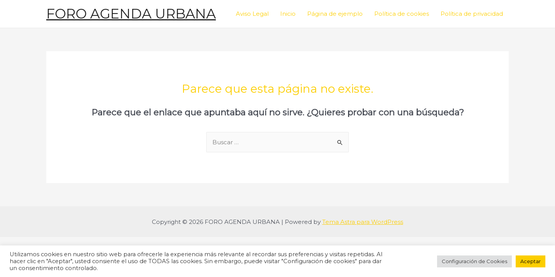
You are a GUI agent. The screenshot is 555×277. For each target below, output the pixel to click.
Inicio (288, 13)
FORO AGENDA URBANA (131, 13)
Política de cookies (401, 13)
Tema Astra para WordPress (362, 221)
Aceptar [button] (530, 261)
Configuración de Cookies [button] (474, 261)
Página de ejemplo (335, 13)
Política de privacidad (472, 13)
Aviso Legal (252, 13)
